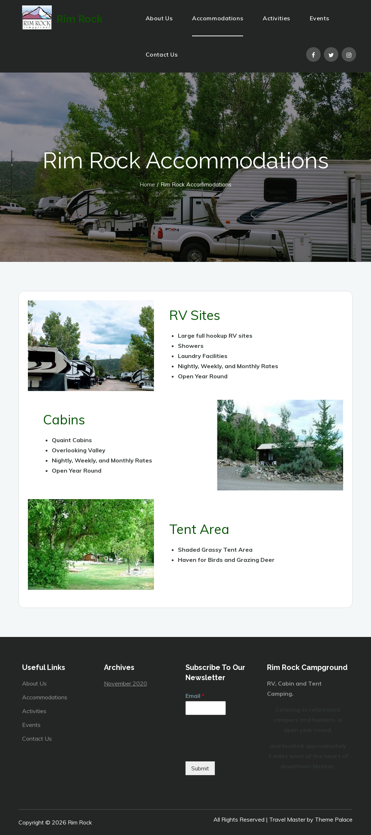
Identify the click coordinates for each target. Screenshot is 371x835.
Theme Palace (334, 819)
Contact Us (162, 54)
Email (195, 695)
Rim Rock (99, 20)
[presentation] (241, 749)
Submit (200, 768)
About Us (159, 18)
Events (319, 18)
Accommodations (217, 18)
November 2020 (125, 683)
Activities (276, 18)
